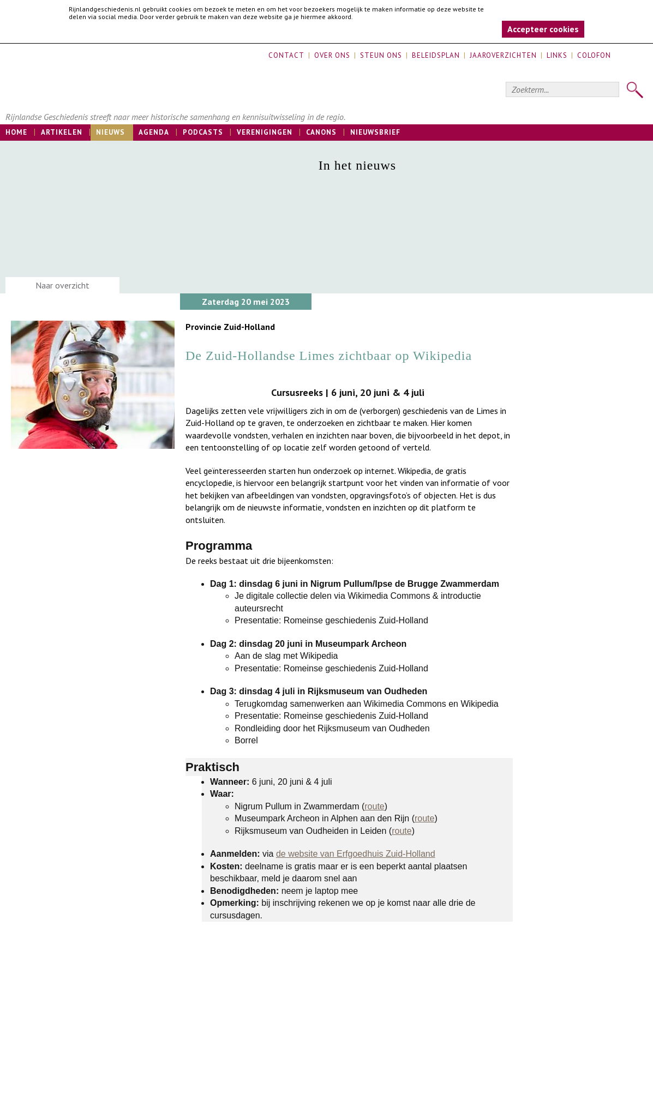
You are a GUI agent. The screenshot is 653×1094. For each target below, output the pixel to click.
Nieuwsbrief (375, 132)
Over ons (332, 55)
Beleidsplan (436, 55)
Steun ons (381, 55)
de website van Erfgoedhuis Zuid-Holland (355, 853)
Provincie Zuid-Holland (230, 326)
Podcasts (203, 132)
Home (16, 132)
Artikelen (61, 132)
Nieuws (110, 132)
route (374, 806)
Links (557, 55)
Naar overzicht (62, 285)
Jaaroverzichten (503, 55)
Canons (321, 132)
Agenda (154, 132)
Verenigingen (264, 132)
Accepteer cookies (543, 28)
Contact (286, 55)
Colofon (594, 55)
